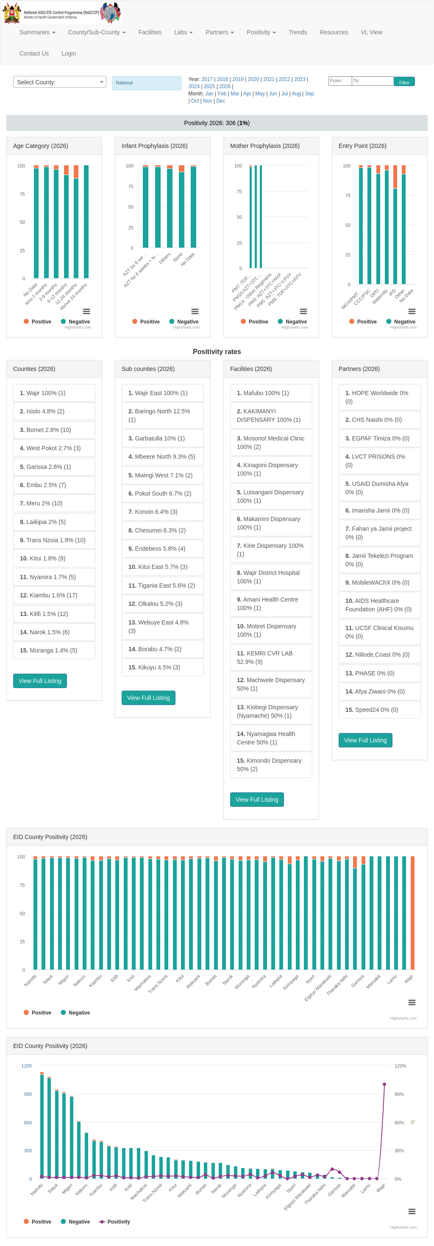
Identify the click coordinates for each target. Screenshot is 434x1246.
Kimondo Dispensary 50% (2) (269, 764)
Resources (334, 32)
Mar (236, 94)
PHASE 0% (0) (370, 673)
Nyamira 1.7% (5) (48, 577)
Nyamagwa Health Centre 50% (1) (266, 738)
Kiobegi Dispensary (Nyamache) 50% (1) (267, 711)
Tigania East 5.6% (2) (161, 585)
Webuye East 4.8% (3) (158, 626)
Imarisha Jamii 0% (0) (377, 510)
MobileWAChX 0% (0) (377, 582)
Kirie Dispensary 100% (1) (270, 549)
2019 (238, 79)
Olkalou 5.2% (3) (155, 603)
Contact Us (34, 53)
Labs (183, 32)
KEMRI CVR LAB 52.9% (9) (265, 657)
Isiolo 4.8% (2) (42, 411)
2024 (194, 86)
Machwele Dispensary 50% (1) (271, 684)
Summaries (37, 32)
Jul (285, 94)
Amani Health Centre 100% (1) (267, 603)
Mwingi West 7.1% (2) (160, 475)
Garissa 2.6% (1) (45, 466)
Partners (220, 32)
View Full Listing (40, 680)
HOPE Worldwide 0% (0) (376, 397)
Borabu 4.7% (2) (154, 649)
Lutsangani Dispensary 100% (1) (270, 496)
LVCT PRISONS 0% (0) (375, 460)
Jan (210, 94)
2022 (285, 79)
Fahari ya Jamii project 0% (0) (378, 533)
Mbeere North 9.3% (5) (161, 456)
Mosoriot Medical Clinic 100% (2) (271, 442)
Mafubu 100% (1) (263, 393)
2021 (269, 79)
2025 (210, 86)
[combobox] (59, 82)
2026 (225, 86)
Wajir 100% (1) (43, 393)
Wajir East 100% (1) (158, 393)
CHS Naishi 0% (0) (373, 419)
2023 (300, 79)
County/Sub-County (97, 32)
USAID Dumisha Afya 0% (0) (377, 488)
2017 (207, 79)
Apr (248, 94)
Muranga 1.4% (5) (48, 650)
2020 (254, 79)
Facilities (150, 32)
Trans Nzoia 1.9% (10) (53, 540)
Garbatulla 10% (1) (156, 438)
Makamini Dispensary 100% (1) (268, 523)
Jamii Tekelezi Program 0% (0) (379, 560)
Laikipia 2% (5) (43, 521)
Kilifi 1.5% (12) (44, 613)
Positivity (261, 32)
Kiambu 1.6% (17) (48, 595)
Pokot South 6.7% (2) (160, 493)
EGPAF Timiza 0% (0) (377, 438)
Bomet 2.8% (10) (45, 429)
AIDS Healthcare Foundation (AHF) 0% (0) (378, 605)
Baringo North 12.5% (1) (159, 415)
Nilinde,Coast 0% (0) (377, 654)
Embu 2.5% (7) (43, 485)
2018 (223, 79)
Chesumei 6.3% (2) (157, 530)
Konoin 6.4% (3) (153, 511)
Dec (220, 101)
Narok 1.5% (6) (45, 632)
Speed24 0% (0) (371, 709)
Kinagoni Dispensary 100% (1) (267, 469)
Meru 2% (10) (41, 503)
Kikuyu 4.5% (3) (154, 667)
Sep (309, 94)
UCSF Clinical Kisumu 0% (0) (379, 632)
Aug (297, 94)
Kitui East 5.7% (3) (157, 566)
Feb (223, 94)
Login (68, 53)
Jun (274, 94)
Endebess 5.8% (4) (157, 548)
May (260, 94)
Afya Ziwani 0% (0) (375, 691)
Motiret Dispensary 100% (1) (266, 630)
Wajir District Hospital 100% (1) (268, 577)
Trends (298, 32)
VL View (371, 32)
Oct (195, 101)
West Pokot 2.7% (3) (50, 448)
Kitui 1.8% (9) (42, 558)
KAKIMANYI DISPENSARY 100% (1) (268, 415)
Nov (208, 101)
